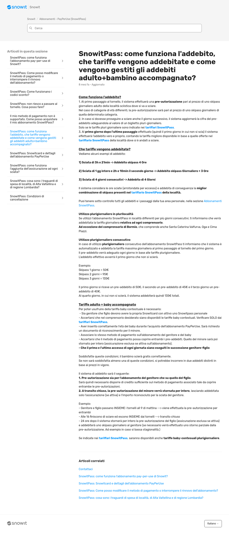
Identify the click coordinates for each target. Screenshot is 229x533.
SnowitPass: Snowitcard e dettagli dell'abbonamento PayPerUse (121, 483)
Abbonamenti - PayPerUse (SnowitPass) (62, 19)
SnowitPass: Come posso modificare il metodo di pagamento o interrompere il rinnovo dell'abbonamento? (148, 490)
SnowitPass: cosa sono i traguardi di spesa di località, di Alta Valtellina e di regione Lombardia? (141, 497)
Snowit (31, 19)
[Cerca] (114, 28)
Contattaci (86, 469)
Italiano (213, 523)
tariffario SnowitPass (94, 140)
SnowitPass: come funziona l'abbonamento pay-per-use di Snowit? (123, 476)
